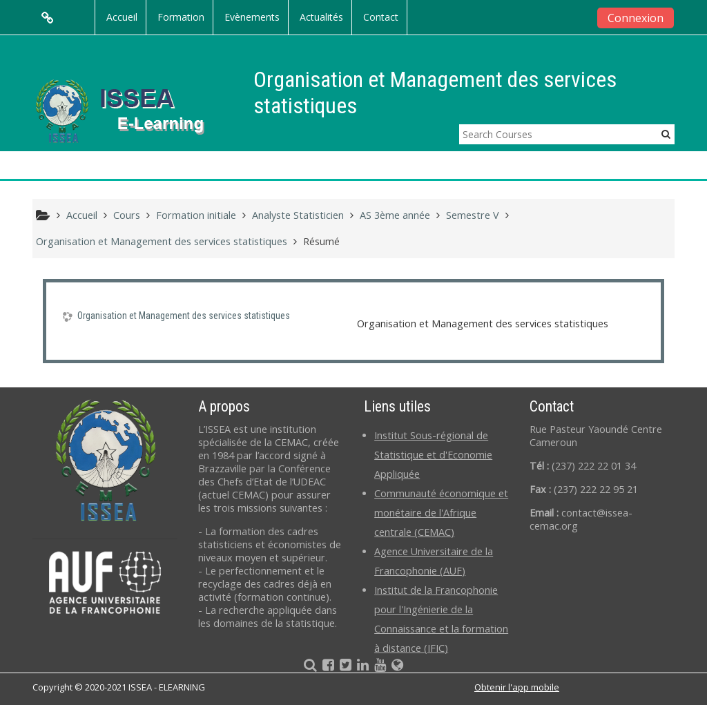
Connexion (636, 18)
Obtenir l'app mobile (516, 687)
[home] (131, 110)
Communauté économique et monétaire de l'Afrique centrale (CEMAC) (441, 513)
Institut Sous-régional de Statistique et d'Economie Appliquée (433, 455)
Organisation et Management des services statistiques (183, 315)
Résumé (321, 241)
